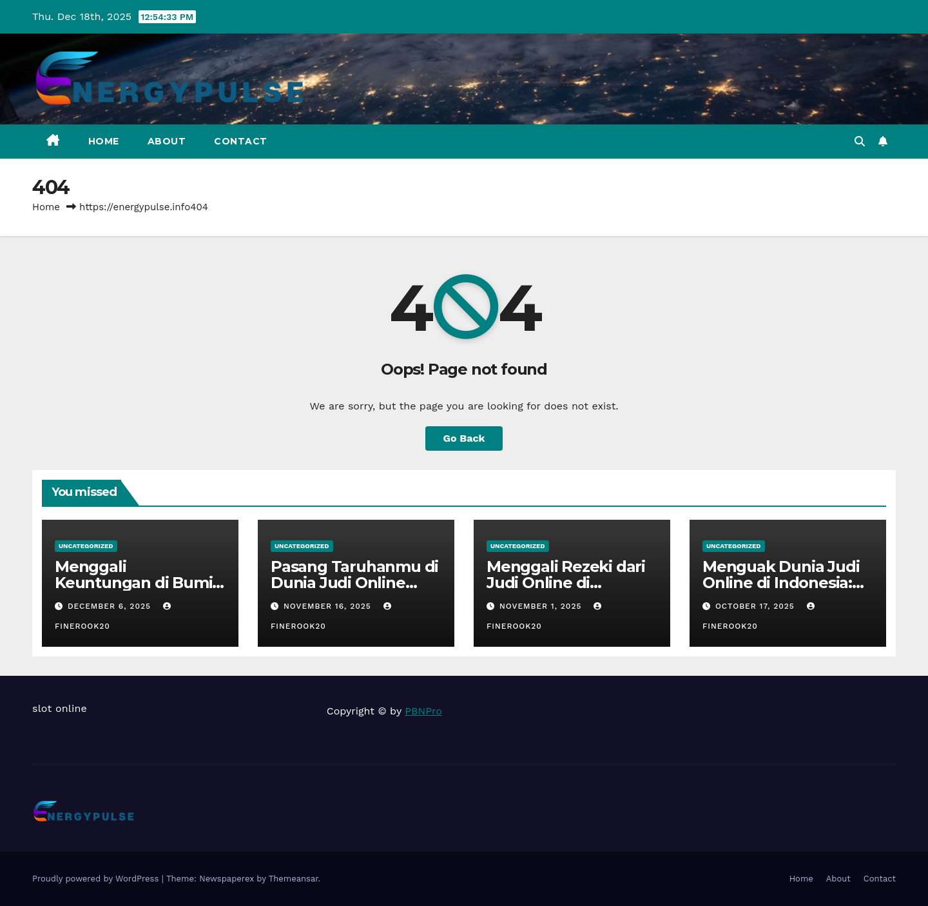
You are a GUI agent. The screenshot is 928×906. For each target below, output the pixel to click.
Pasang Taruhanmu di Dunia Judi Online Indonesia (354, 582)
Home (103, 141)
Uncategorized (86, 545)
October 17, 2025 (756, 606)
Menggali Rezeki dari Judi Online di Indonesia (566, 582)
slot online (59, 708)
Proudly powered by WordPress (97, 878)
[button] (860, 141)
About (167, 141)
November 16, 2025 (329, 606)
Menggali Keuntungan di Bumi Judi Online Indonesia (136, 582)
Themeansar (293, 878)
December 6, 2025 (111, 606)
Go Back (464, 438)
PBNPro (423, 711)
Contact (240, 141)
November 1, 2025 (542, 606)
